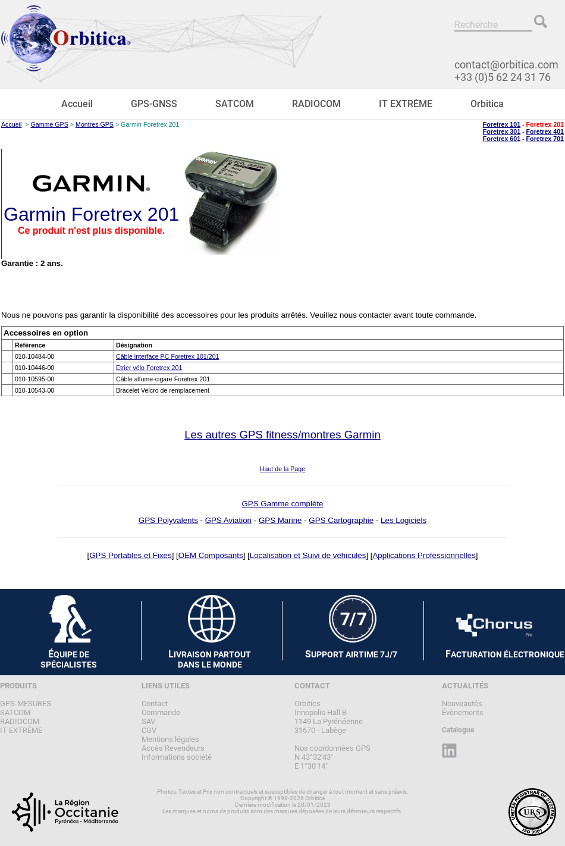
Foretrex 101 (501, 124)
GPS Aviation (228, 520)
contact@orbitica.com (506, 64)
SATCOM (234, 103)
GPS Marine (280, 520)
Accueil (77, 103)
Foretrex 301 (501, 131)
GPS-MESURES (25, 703)
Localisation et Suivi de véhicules (308, 555)
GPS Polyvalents (168, 520)
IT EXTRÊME (405, 103)
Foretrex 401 (545, 131)
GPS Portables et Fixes (130, 555)
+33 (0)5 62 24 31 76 (502, 77)
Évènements (463, 712)
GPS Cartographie (341, 520)
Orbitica (487, 103)
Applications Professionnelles (423, 555)
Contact (155, 703)
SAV (148, 721)
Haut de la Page (282, 468)
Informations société (177, 757)
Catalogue (458, 730)
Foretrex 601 (501, 138)
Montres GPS (95, 124)
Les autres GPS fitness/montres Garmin (282, 434)
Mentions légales (170, 739)
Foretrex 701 (545, 138)
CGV (149, 730)
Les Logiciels (403, 520)
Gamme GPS (49, 124)
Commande (161, 712)
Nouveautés (462, 703)
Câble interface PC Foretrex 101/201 (167, 356)
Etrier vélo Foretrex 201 (149, 367)
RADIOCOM (316, 103)
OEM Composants (210, 555)
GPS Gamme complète (282, 503)
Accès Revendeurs (173, 748)
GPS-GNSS (154, 103)
